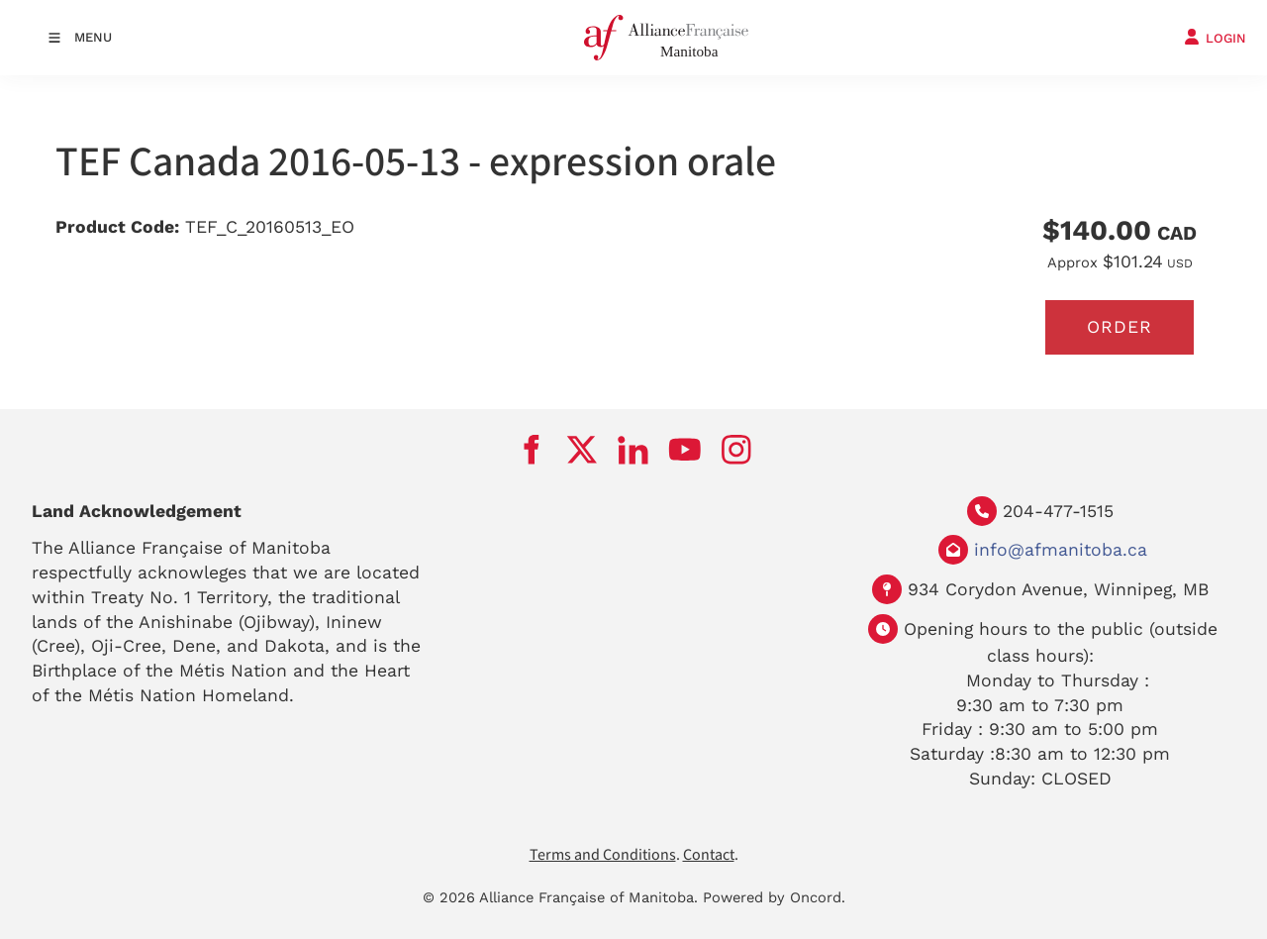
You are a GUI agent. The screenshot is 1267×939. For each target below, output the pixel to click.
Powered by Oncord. (774, 897)
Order (1119, 327)
